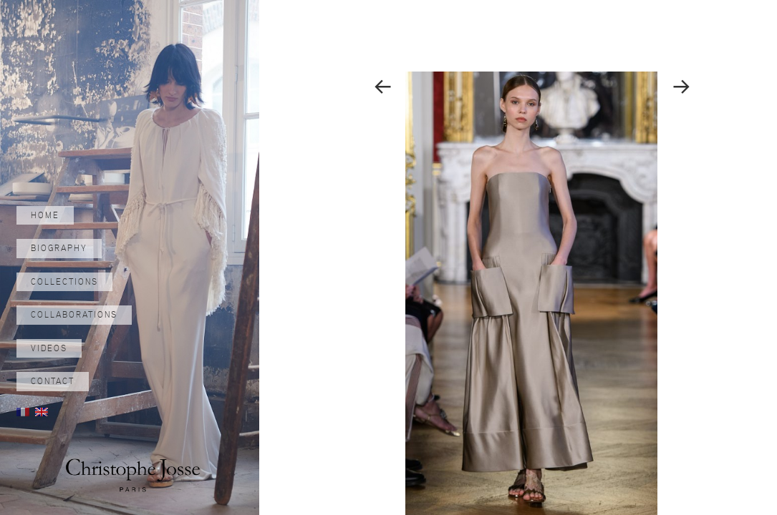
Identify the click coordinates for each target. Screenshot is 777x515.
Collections (64, 282)
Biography (59, 248)
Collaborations (74, 314)
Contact (52, 381)
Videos (49, 348)
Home (45, 215)
